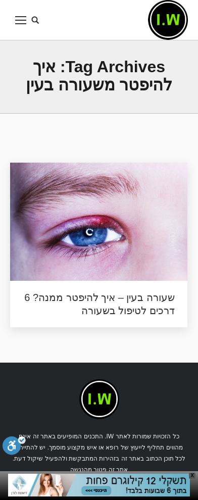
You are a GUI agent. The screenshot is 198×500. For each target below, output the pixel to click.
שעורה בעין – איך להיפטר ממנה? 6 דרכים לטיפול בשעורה (99, 304)
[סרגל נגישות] (14, 447)
